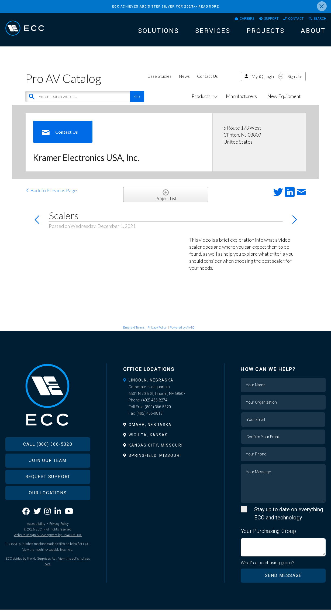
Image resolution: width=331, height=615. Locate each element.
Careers (234, 19)
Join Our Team (47, 474)
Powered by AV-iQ (182, 333)
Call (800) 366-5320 (47, 458)
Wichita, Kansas (148, 440)
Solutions (158, 32)
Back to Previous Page (51, 196)
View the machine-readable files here (47, 564)
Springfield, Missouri (155, 461)
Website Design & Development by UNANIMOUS (48, 549)
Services (212, 32)
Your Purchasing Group (268, 536)
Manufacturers (241, 101)
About (313, 32)
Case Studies (159, 81)
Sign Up (294, 81)
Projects (266, 32)
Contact (291, 19)
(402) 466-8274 (154, 405)
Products (203, 101)
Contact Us (207, 81)
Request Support (47, 491)
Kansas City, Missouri (156, 450)
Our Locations (48, 507)
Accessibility (36, 538)
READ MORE (208, 6)
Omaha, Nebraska (150, 430)
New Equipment (284, 101)
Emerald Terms (133, 333)
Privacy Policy (157, 333)
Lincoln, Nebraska (151, 385)
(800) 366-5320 (158, 412)
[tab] (165, 385)
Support (262, 19)
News (184, 81)
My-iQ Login (262, 81)
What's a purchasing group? (268, 568)
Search (318, 19)
